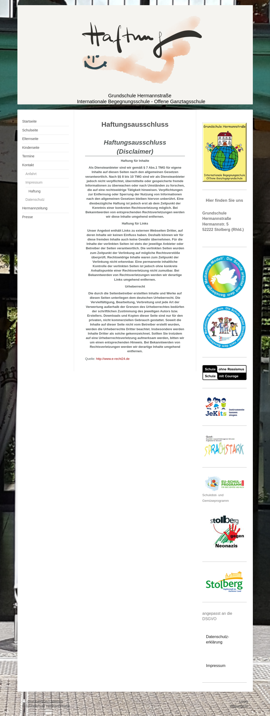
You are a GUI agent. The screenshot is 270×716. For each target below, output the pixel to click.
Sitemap (57, 701)
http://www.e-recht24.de (113, 359)
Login (243, 701)
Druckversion (35, 701)
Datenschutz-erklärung (217, 639)
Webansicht (239, 706)
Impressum (215, 666)
